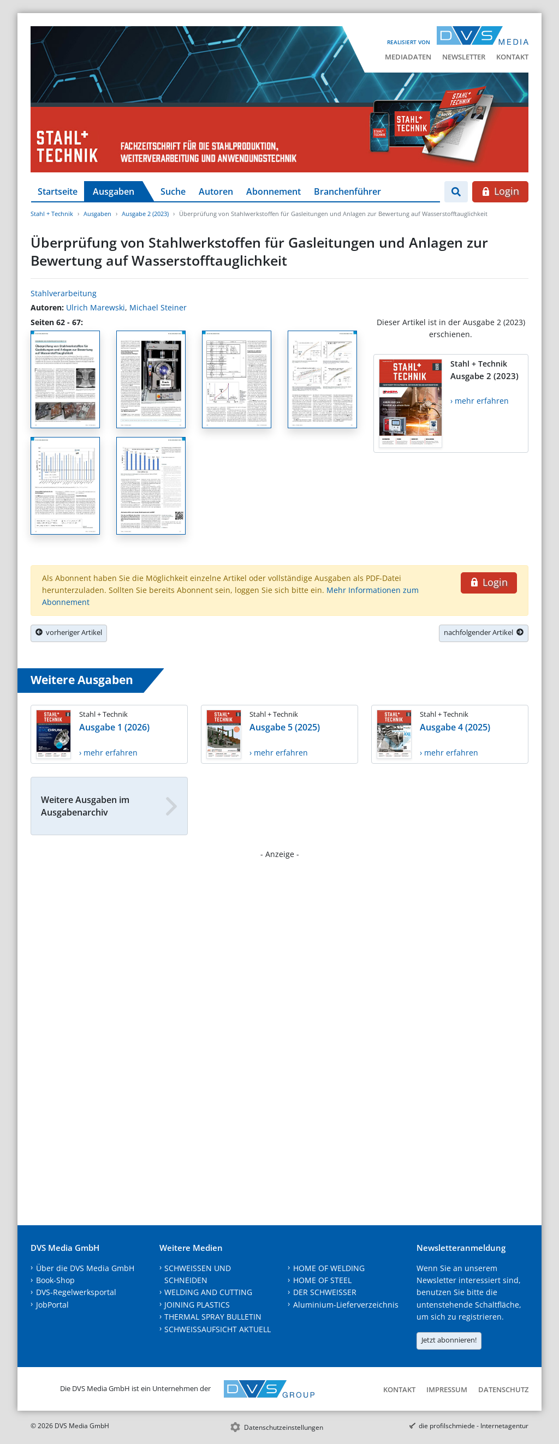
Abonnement (273, 191)
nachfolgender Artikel (484, 632)
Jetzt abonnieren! (449, 1340)
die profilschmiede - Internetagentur (473, 1425)
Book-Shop (55, 1280)
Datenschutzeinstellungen (283, 1427)
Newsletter (463, 57)
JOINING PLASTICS (197, 1304)
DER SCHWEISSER (324, 1292)
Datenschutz (503, 1389)
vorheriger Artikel (68, 632)
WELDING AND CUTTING (208, 1292)
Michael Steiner (158, 307)
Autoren (216, 191)
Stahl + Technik (52, 213)
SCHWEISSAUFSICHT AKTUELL (217, 1329)
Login (500, 190)
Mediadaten (408, 57)
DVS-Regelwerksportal (76, 1292)
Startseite (58, 191)
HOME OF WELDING (329, 1268)
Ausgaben (113, 191)
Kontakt (512, 57)
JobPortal (52, 1304)
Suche (173, 191)
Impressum (446, 1389)
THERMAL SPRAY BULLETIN (212, 1316)
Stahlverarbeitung (64, 293)
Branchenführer (347, 191)
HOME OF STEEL (322, 1280)
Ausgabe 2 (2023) (145, 213)
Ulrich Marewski (95, 307)
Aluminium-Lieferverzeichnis (346, 1304)
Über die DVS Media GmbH (85, 1268)
